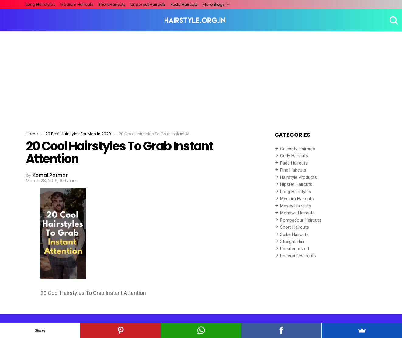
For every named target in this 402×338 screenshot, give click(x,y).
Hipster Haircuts (296, 184)
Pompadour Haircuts (300, 220)
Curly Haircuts (294, 156)
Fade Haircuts (184, 4)
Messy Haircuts (295, 206)
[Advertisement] (201, 76)
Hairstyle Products (298, 177)
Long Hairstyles (40, 4)
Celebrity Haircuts (297, 149)
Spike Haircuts (294, 234)
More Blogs (214, 4)
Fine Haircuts (293, 170)
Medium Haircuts (76, 4)
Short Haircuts (112, 4)
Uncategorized (294, 248)
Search (392, 20)
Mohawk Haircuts (297, 213)
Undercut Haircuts (148, 4)
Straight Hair (292, 241)
